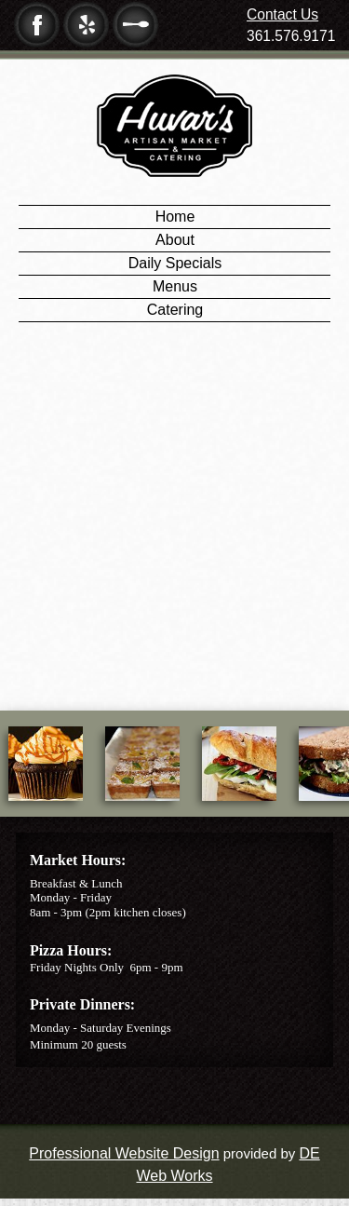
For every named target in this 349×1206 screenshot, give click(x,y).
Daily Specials (174, 263)
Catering (175, 310)
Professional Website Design (124, 1153)
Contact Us (282, 14)
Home (175, 216)
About (175, 240)
